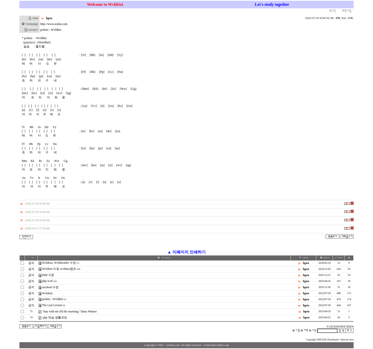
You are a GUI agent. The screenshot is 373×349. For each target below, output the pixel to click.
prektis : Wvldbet (52, 299)
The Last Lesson (52, 305)
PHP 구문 (48, 275)
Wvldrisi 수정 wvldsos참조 (59, 269)
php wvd (47, 281)
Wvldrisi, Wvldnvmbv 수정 (59, 263)
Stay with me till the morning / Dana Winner (70, 311)
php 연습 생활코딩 (55, 317)
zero (351, 339)
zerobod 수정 (50, 287)
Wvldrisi (47, 293)
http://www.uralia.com (54, 24)
